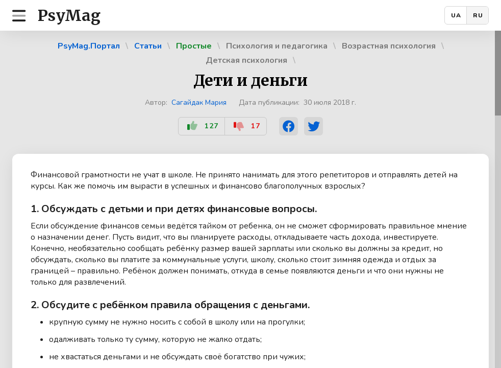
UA (456, 15)
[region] (250, 199)
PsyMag (69, 15)
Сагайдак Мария (199, 102)
